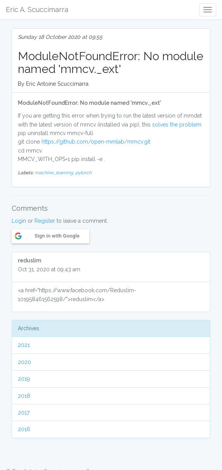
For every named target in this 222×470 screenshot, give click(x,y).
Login (19, 221)
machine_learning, (55, 172)
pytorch (83, 172)
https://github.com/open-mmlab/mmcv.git (96, 142)
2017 (23, 412)
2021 (24, 345)
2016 (24, 429)
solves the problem (177, 124)
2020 (24, 362)
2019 (24, 379)
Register (45, 221)
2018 (24, 396)
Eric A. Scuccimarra (37, 9)
